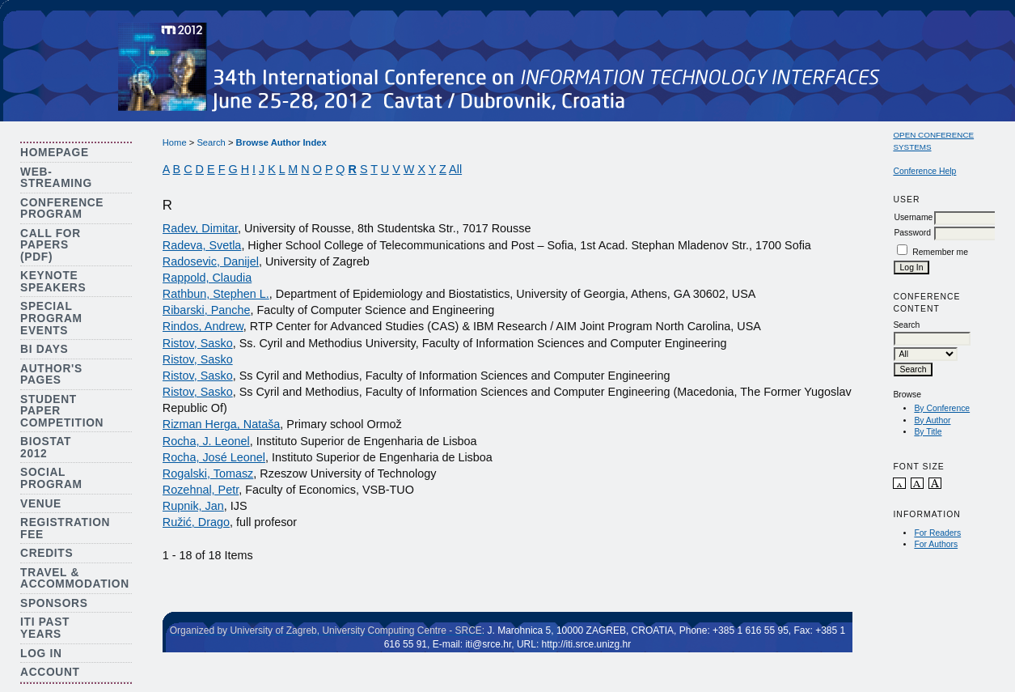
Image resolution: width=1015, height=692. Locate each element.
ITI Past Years (45, 628)
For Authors (936, 544)
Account (50, 672)
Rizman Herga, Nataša (222, 424)
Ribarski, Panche (207, 310)
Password (912, 232)
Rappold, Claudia (207, 277)
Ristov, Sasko (198, 343)
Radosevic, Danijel (211, 261)
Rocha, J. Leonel (206, 441)
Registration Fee (65, 528)
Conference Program (62, 209)
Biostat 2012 (45, 447)
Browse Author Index (281, 142)
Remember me (940, 252)
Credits (46, 553)
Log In (41, 653)
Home (175, 142)
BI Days (44, 349)
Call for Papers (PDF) (50, 245)
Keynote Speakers (53, 282)
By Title (927, 431)
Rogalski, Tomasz (208, 473)
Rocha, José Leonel (214, 457)
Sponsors (53, 603)
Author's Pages (51, 375)
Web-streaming (56, 178)
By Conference (942, 408)
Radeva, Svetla (202, 245)
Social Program (51, 478)
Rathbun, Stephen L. (216, 293)
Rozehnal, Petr (201, 489)
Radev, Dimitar (200, 228)
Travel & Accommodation (74, 579)
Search (211, 142)
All (455, 169)
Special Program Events (51, 318)
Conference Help (924, 171)
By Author (932, 420)
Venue (40, 504)
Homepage (54, 152)
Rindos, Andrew (203, 326)
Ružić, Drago (196, 522)
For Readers (937, 533)
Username (913, 217)
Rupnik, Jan (193, 505)
